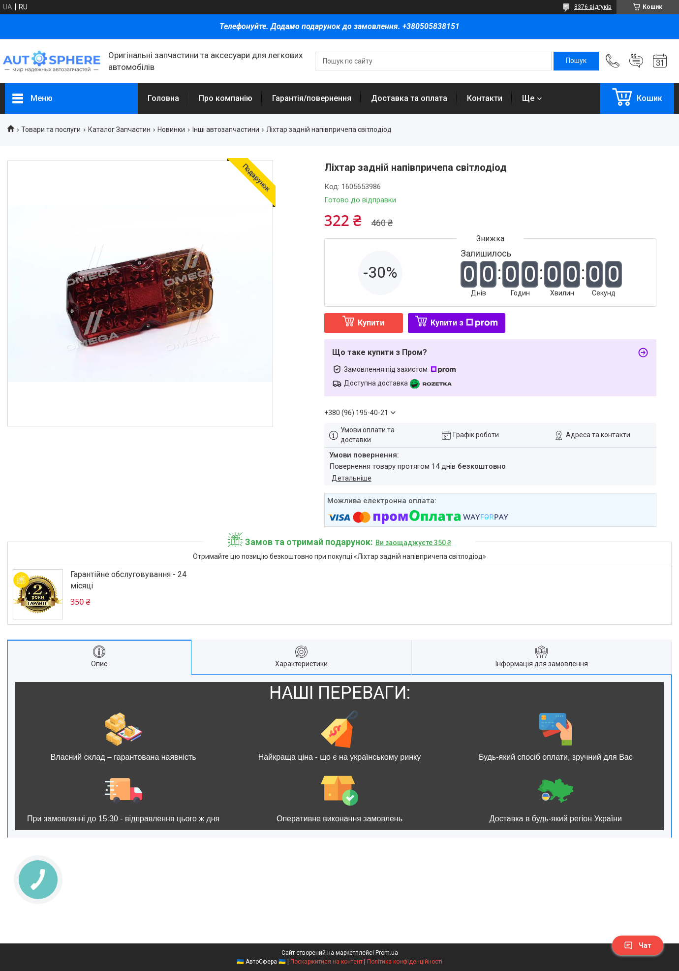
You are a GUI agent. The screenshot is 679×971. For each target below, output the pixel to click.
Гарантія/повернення (311, 98)
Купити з (464, 322)
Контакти (484, 98)
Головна (163, 98)
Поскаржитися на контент (326, 961)
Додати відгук (636, 61)
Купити (371, 322)
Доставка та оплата (409, 98)
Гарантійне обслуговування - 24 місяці (128, 580)
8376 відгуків (593, 6)
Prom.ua (386, 952)
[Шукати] (576, 61)
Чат (637, 945)
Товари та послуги (51, 129)
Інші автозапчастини (225, 129)
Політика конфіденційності (404, 961)
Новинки (171, 129)
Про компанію (225, 98)
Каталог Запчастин (119, 129)
